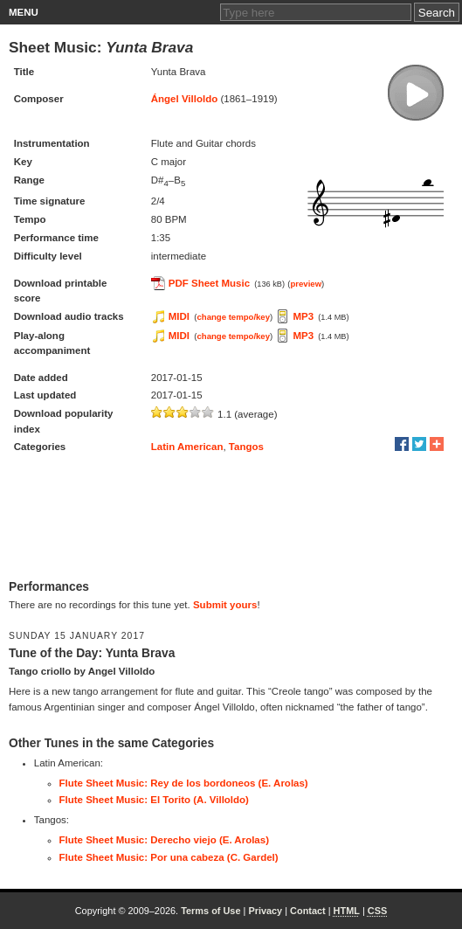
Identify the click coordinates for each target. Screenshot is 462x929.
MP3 (303, 316)
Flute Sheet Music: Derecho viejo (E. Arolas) (164, 840)
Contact (308, 910)
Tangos (246, 446)
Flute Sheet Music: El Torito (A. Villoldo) (154, 799)
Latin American (187, 446)
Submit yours (225, 605)
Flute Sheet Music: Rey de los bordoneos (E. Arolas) (183, 783)
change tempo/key (233, 317)
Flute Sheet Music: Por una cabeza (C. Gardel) (169, 857)
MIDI (179, 316)
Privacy (265, 910)
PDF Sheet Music (209, 283)
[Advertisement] (231, 518)
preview (305, 283)
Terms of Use (210, 910)
